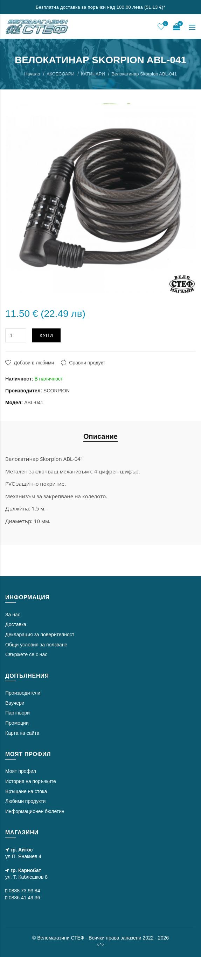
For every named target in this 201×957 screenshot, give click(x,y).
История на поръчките (30, 781)
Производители (22, 693)
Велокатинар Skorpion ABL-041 (144, 74)
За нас (12, 614)
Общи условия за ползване (36, 644)
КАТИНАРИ (93, 74)
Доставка (15, 624)
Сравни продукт (87, 362)
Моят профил (20, 771)
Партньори (17, 713)
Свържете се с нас (26, 654)
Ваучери (15, 703)
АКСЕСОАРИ (61, 74)
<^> (100, 945)
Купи (46, 335)
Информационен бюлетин (34, 811)
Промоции (17, 723)
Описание (100, 436)
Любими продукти (25, 801)
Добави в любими (34, 362)
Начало (32, 74)
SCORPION (56, 390)
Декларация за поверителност (39, 634)
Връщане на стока (26, 791)
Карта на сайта (22, 733)
